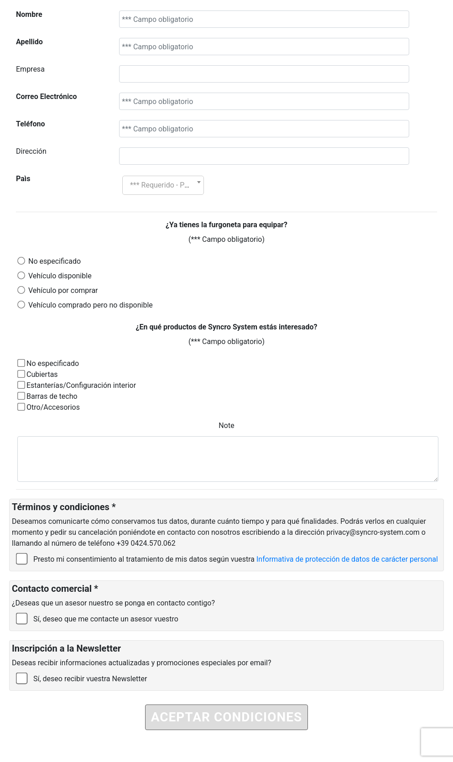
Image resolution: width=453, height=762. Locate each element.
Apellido (29, 41)
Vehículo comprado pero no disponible (90, 305)
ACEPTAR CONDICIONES (226, 717)
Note (226, 425)
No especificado (54, 261)
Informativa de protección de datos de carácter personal (347, 559)
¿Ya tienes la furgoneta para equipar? (226, 224)
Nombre (29, 14)
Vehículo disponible (60, 275)
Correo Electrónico (46, 96)
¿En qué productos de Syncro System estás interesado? (227, 327)
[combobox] (163, 185)
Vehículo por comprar (63, 290)
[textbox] (163, 185)
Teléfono (30, 124)
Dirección (31, 151)
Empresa (30, 69)
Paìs (23, 178)
